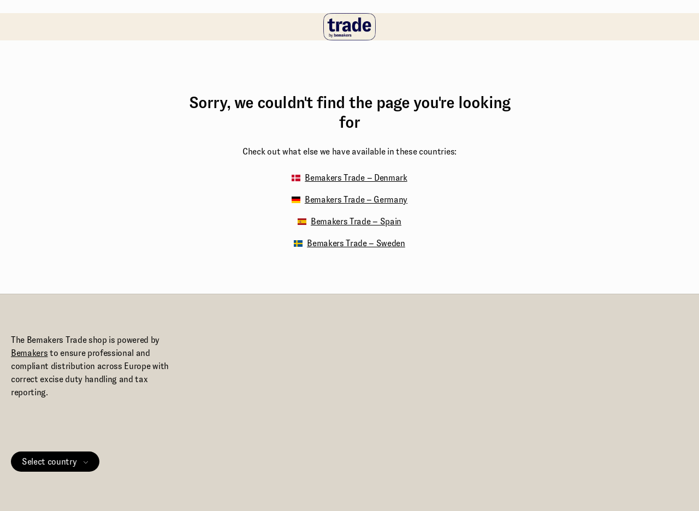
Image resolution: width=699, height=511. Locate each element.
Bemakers (29, 353)
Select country (55, 461)
